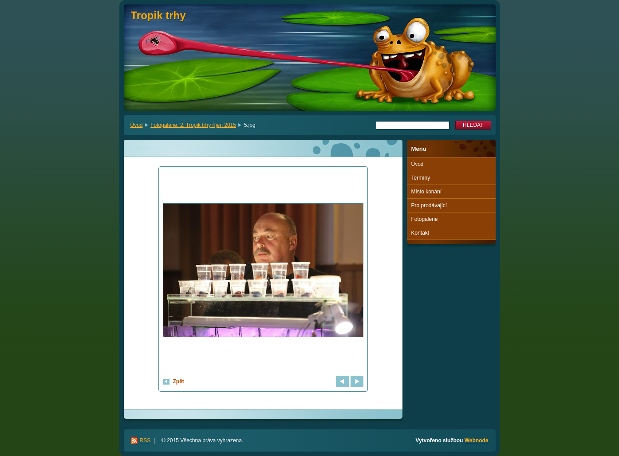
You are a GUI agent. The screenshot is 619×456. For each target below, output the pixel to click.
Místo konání (426, 192)
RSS (145, 440)
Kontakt (420, 233)
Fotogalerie (424, 219)
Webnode (477, 440)
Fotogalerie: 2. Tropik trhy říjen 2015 (193, 125)
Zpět (178, 381)
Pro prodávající (429, 205)
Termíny (420, 178)
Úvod (136, 125)
